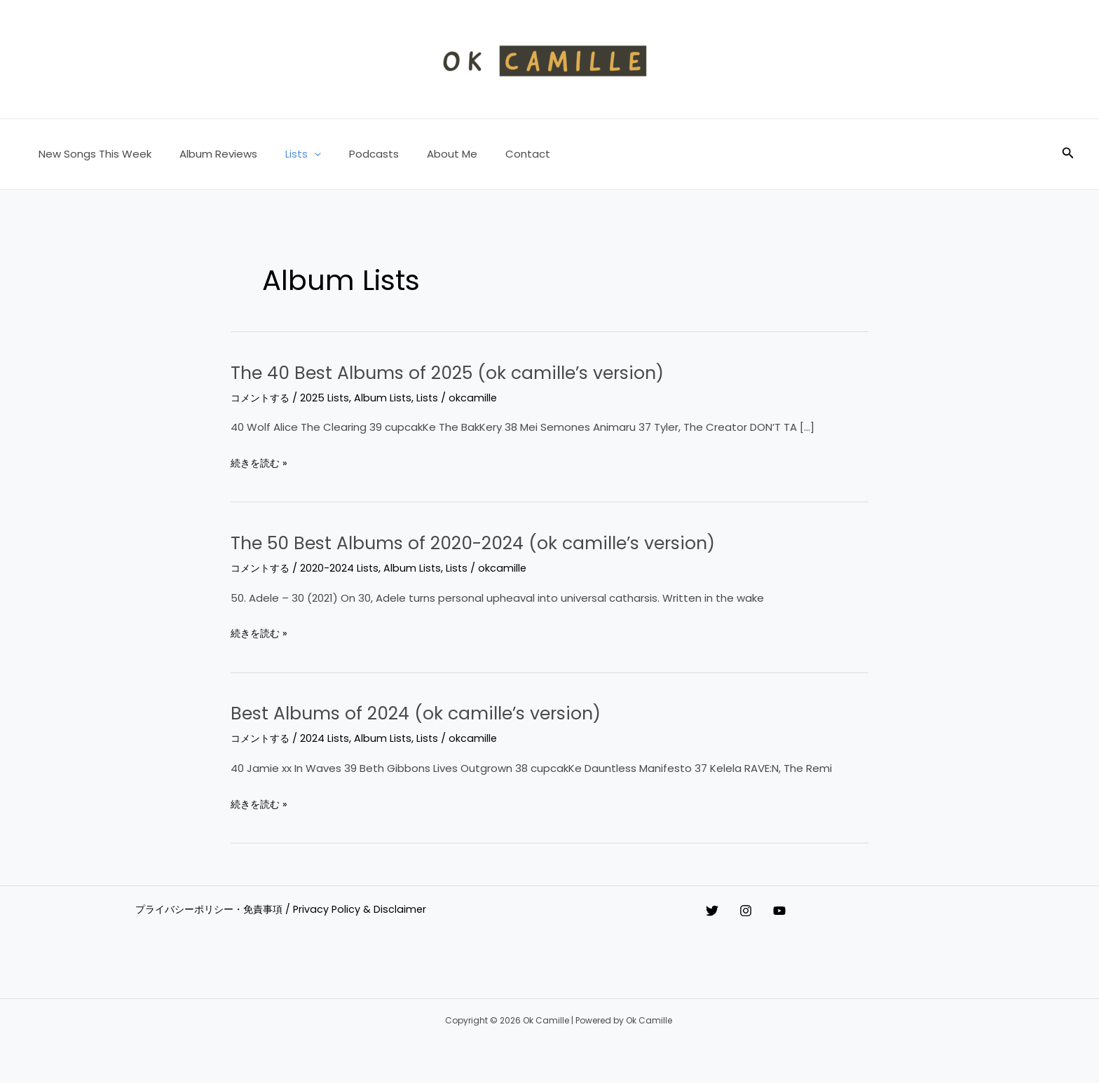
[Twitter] (712, 910)
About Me (420, 153)
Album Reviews (208, 153)
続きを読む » (261, 463)
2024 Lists (329, 738)
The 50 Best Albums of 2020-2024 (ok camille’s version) (519, 542)
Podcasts (349, 153)
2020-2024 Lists (343, 567)
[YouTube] (807, 910)
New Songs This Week (91, 153)
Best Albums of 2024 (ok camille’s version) (450, 712)
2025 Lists (329, 397)
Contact (489, 153)
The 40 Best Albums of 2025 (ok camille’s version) (488, 372)
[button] (296, 154)
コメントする (262, 397)
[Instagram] (759, 910)
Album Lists (388, 397)
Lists (285, 154)
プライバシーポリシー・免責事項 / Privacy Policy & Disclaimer (284, 909)
